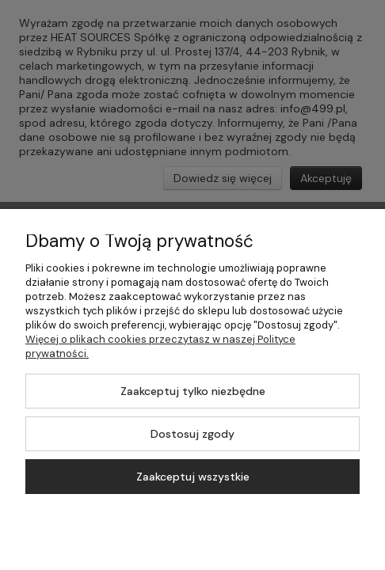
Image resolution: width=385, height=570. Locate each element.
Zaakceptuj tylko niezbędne (192, 391)
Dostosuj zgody (192, 434)
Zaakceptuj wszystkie (193, 476)
